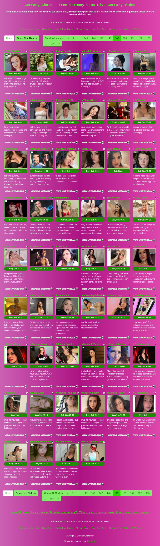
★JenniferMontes (64, 344)
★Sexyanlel (10, 149)
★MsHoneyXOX (63, 441)
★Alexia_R (61, 246)
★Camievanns (37, 100)
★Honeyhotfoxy (12, 197)
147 (101, 38)
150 (125, 38)
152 (140, 38)
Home (9, 38)
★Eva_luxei (10, 100)
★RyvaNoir (113, 51)
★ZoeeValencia (141, 344)
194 (52, 43)
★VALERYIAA (11, 51)
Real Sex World (99, 29)
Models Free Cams (64, 29)
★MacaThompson (39, 149)
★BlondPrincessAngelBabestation (48, 197)
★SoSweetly (139, 100)
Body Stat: (15, 73)
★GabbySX (10, 392)
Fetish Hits (91, 541)
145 (86, 38)
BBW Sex (136, 29)
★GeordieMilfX (141, 392)
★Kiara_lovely (63, 51)
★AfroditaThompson (66, 392)
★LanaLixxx (113, 246)
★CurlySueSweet (142, 149)
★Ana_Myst (36, 295)
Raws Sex (47, 29)
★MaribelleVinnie (90, 344)
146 (93, 38)
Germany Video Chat (29, 29)
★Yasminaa (36, 51)
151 (133, 38)
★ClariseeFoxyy (38, 344)
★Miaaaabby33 (12, 441)
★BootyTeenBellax (65, 149)
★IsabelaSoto (62, 295)
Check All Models (54, 38)
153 (148, 38)
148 (109, 38)
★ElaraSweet (37, 392)
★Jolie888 (35, 246)
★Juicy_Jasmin (12, 295)
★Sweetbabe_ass (116, 344)
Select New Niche (27, 38)
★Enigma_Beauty (116, 100)
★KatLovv (86, 149)
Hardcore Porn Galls (118, 29)
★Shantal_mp (114, 295)
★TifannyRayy (89, 100)
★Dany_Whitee (12, 344)
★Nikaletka (10, 246)
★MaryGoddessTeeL (92, 441)
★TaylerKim (113, 197)
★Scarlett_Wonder (91, 51)
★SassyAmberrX (90, 392)
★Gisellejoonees (142, 295)
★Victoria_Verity (116, 392)
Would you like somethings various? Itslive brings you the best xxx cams (80, 512)
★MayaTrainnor (141, 197)
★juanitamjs (62, 197)
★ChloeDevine (89, 246)
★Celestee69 (139, 51)
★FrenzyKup (114, 149)
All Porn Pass (82, 29)
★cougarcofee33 (64, 100)
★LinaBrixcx (88, 197)
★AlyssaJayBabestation (94, 295)
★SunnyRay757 (141, 246)
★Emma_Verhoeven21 (42, 441)
